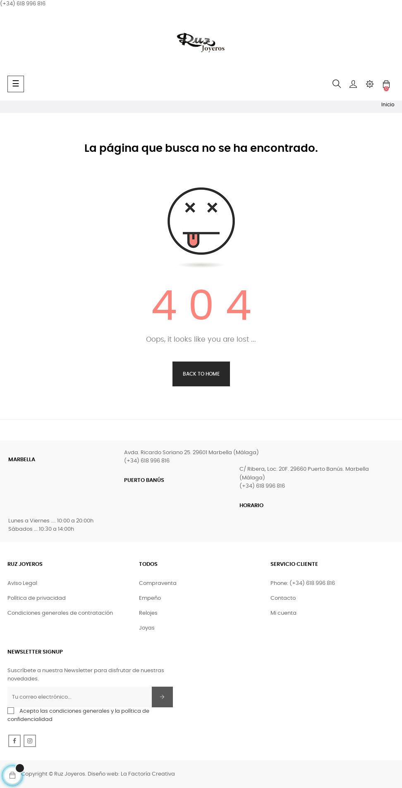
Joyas (147, 628)
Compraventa (158, 583)
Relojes (148, 613)
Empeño (150, 598)
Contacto (283, 598)
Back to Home (201, 373)
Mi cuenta (283, 613)
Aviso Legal (22, 583)
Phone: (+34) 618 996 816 (302, 583)
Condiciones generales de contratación (60, 613)
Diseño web (103, 774)
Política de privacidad (36, 598)
